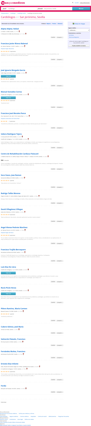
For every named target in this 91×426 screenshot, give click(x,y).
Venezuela (18, 422)
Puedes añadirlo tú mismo (79, 45)
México (14, 422)
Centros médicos (24, 416)
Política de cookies (29, 419)
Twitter (9, 425)
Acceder (77, 2)
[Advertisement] (79, 71)
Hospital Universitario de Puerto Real (10, 118)
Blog (1, 425)
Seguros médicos (14, 416)
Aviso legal (20, 419)
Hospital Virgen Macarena (7, 48)
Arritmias (71, 35)
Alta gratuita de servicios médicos (8, 413)
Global (23, 422)
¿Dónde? (40, 8)
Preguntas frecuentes (63, 416)
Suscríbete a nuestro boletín (24, 425)
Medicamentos (52, 416)
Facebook (4, 425)
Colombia (5, 422)
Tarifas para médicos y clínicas (26, 413)
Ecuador (10, 422)
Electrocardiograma (74, 37)
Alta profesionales (84, 3)
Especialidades (3, 416)
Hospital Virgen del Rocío (7, 232)
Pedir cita (8, 76)
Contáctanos (13, 419)
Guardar (53, 37)
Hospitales (33, 416)
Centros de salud (42, 416)
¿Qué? (4, 8)
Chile (1, 422)
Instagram (13, 425)
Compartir (60, 37)
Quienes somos (4, 419)
